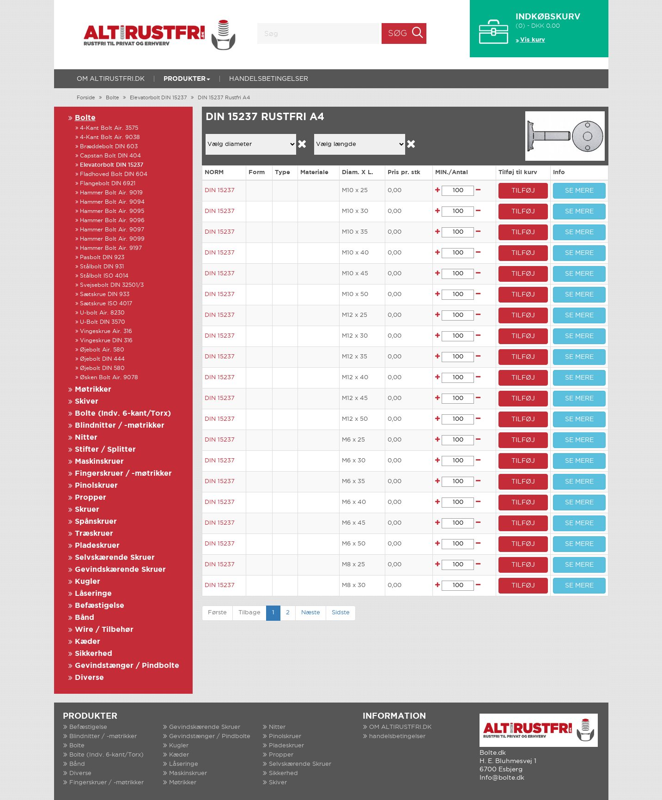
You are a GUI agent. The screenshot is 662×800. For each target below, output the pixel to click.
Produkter (187, 79)
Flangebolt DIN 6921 (107, 183)
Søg (397, 33)
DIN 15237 (220, 190)
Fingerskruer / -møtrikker (123, 473)
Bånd (84, 617)
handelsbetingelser (268, 79)
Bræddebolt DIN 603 (109, 146)
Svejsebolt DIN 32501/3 (112, 285)
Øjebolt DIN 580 (102, 368)
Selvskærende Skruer (115, 557)
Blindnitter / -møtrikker (119, 425)
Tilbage (249, 612)
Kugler (87, 581)
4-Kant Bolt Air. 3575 (109, 128)
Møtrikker (93, 389)
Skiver (86, 401)
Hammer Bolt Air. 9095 (112, 211)
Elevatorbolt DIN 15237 (158, 98)
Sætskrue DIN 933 (104, 294)
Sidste (341, 612)
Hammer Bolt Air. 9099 (112, 239)
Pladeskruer (97, 545)
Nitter (86, 437)
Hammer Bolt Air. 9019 (111, 192)
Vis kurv (532, 39)
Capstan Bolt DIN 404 (110, 155)
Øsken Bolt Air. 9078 (109, 377)
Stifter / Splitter (105, 449)
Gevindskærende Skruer (120, 569)
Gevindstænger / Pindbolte (127, 665)
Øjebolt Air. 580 (102, 349)
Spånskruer (96, 521)
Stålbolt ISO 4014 (104, 276)
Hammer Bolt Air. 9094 (112, 202)
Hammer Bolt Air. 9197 (111, 248)
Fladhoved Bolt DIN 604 (113, 174)
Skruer (87, 509)
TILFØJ (523, 191)
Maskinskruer (99, 461)
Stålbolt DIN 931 (102, 266)
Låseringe (93, 593)
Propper (90, 497)
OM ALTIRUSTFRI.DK (111, 79)
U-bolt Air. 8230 (102, 312)
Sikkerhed (93, 653)
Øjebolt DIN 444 (102, 359)
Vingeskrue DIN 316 (106, 340)
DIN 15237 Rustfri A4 (224, 98)
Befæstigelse (99, 605)
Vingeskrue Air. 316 (106, 331)
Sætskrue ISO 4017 (106, 303)
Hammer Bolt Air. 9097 (112, 229)
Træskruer (94, 533)
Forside (86, 98)
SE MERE (579, 191)
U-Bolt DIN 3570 (102, 322)
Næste (310, 612)
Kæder (87, 641)
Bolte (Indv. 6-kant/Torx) (123, 413)
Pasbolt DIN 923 (102, 257)
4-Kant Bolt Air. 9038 (110, 137)
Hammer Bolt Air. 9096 (112, 220)
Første (217, 612)
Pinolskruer (96, 485)
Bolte (112, 98)
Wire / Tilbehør (104, 629)
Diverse (89, 677)
